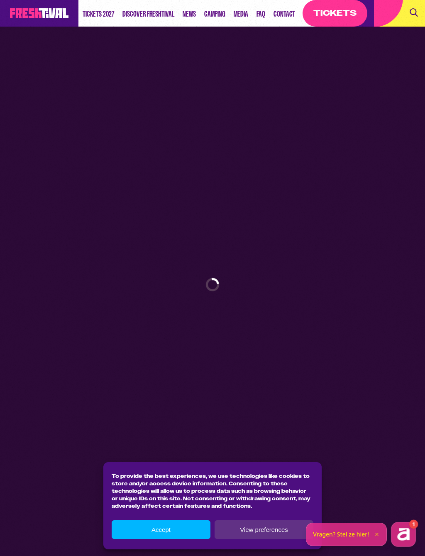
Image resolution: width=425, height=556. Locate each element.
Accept (161, 529)
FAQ (260, 13)
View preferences (264, 529)
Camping (214, 13)
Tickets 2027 (98, 13)
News (189, 13)
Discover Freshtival (148, 13)
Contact (284, 13)
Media (241, 13)
